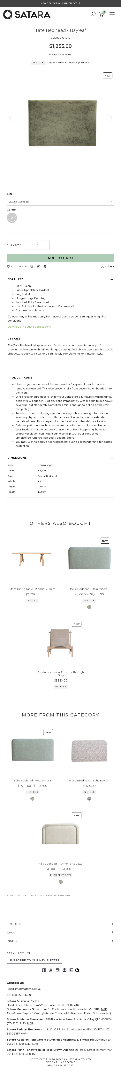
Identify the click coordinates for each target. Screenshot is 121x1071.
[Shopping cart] (102, 14)
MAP (104, 1009)
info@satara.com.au (28, 989)
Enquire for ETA (60, 875)
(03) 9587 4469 (21, 995)
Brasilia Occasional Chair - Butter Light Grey (61, 673)
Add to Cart (61, 258)
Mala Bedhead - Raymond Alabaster (61, 863)
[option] (60, 122)
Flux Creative (65, 1062)
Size (9, 194)
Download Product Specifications (29, 326)
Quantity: (14, 245)
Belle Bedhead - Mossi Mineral (89, 588)
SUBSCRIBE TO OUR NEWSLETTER (34, 960)
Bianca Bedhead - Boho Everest (89, 780)
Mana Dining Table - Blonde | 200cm (32, 588)
